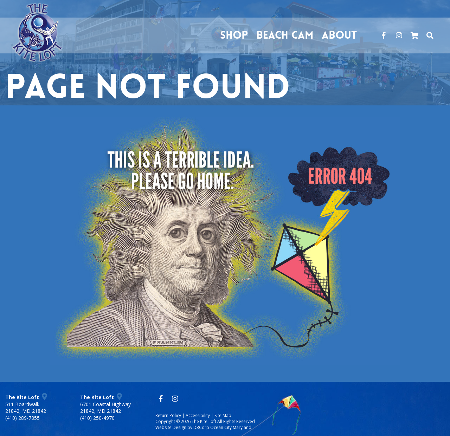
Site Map (222, 415)
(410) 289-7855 (22, 418)
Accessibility (198, 415)
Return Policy (168, 415)
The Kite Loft (204, 421)
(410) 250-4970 (97, 418)
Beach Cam (284, 35)
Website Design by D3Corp (182, 427)
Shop (234, 35)
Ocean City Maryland (230, 427)
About (339, 35)
